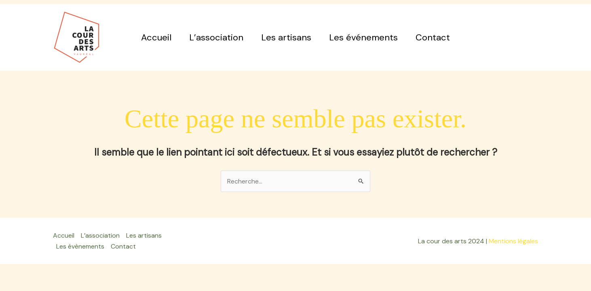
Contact (433, 37)
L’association (216, 37)
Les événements (363, 37)
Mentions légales (513, 241)
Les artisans (286, 37)
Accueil (156, 37)
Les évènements (80, 246)
